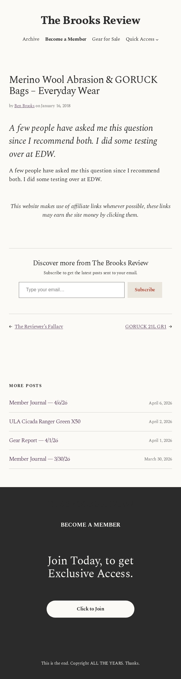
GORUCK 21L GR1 (145, 327)
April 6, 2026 (160, 403)
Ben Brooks (24, 106)
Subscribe (145, 289)
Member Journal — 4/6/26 (38, 403)
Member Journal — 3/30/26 (39, 459)
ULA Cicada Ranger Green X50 (44, 422)
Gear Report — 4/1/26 (33, 440)
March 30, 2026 (158, 459)
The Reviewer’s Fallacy (39, 327)
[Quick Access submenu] (157, 39)
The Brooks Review (90, 21)
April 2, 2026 (160, 422)
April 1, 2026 (160, 440)
